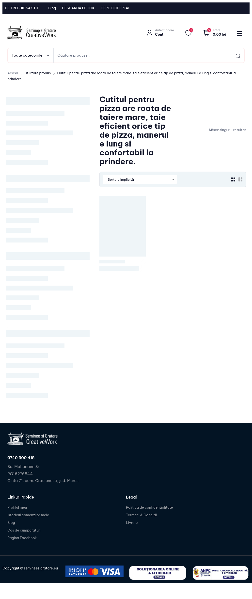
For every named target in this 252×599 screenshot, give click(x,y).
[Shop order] (140, 179)
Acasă (12, 73)
